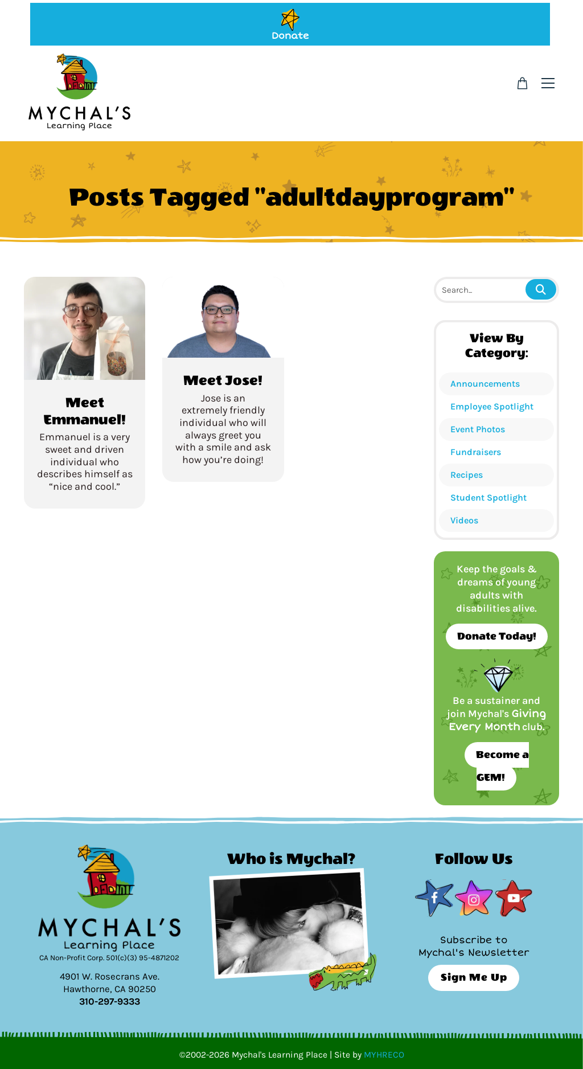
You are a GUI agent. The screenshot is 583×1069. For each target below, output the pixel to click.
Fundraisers (475, 452)
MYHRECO (384, 1055)
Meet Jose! (222, 380)
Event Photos (477, 429)
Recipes (466, 474)
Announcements (485, 383)
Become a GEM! (502, 766)
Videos (464, 520)
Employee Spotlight (491, 406)
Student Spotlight (488, 497)
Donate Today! (496, 636)
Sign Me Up (474, 978)
